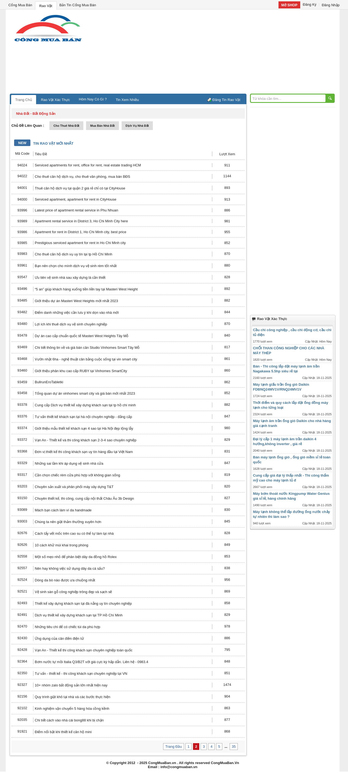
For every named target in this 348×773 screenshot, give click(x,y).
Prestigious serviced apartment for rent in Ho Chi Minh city (80, 243)
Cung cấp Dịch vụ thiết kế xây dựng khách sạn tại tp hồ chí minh (85, 405)
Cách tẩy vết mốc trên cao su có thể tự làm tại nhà (74, 533)
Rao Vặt (45, 6)
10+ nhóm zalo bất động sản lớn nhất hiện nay (71, 685)
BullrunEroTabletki (49, 382)
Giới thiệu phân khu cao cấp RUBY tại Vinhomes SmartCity (81, 371)
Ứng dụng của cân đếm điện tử (59, 638)
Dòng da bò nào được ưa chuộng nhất (65, 580)
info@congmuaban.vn (178, 767)
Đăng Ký (310, 4)
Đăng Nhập (331, 5)
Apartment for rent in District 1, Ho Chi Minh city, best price (80, 232)
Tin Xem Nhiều (127, 100)
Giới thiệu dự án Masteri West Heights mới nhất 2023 (76, 301)
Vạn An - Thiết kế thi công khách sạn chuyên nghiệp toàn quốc (83, 650)
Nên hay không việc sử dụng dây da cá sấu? (70, 568)
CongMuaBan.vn (162, 763)
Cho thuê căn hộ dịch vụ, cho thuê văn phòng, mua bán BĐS (82, 177)
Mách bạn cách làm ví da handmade (63, 510)
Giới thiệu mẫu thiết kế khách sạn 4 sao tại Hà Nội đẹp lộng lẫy (84, 428)
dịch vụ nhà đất (137, 125)
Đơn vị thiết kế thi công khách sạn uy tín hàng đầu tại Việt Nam (84, 452)
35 (234, 747)
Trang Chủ (23, 100)
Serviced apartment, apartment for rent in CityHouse (75, 199)
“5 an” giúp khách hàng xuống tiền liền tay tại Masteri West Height (86, 289)
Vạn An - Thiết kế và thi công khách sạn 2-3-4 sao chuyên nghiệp (85, 440)
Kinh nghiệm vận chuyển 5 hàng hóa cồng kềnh (72, 709)
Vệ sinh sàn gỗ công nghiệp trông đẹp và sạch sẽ (73, 592)
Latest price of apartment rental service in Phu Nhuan (76, 210)
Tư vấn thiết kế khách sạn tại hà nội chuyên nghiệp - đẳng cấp (83, 417)
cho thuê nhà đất (66, 125)
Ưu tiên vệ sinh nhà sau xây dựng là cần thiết (70, 277)
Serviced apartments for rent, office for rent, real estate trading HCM (88, 165)
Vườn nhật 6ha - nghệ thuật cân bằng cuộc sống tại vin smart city (86, 359)
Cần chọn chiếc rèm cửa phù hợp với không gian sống (77, 475)
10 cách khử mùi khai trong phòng (61, 545)
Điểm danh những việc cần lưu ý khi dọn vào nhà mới (77, 313)
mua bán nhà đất (102, 125)
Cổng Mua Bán (20, 5)
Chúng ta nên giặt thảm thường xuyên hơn (68, 522)
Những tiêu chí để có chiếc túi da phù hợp (67, 627)
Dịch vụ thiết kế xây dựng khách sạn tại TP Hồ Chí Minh (79, 615)
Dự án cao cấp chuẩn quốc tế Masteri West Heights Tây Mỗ (81, 336)
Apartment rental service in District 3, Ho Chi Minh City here (81, 221)
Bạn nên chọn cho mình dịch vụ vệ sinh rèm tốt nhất (76, 266)
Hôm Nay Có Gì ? (93, 99)
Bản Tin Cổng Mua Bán (77, 5)
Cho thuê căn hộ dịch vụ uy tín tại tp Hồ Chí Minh (73, 254)
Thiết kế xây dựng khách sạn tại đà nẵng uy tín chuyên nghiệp (83, 603)
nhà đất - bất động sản (35, 114)
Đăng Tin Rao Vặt (226, 100)
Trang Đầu (173, 747)
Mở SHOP (289, 5)
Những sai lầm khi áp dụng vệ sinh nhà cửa (69, 463)
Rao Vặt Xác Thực (55, 100)
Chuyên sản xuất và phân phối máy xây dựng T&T (74, 487)
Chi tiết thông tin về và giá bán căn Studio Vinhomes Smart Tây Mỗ (87, 348)
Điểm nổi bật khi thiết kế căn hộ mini (63, 732)
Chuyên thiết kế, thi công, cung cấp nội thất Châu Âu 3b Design (84, 498)
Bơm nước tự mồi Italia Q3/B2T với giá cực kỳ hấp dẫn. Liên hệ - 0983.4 (91, 662)
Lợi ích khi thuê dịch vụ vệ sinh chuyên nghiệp (71, 324)
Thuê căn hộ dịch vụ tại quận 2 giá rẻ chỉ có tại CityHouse (80, 188)
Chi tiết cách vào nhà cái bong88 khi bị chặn (69, 720)
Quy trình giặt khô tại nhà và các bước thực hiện (72, 697)
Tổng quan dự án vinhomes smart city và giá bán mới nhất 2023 (85, 393)
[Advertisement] (220, 53)
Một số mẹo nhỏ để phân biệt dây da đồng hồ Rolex (76, 557)
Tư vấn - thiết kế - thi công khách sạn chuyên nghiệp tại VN (81, 673)
